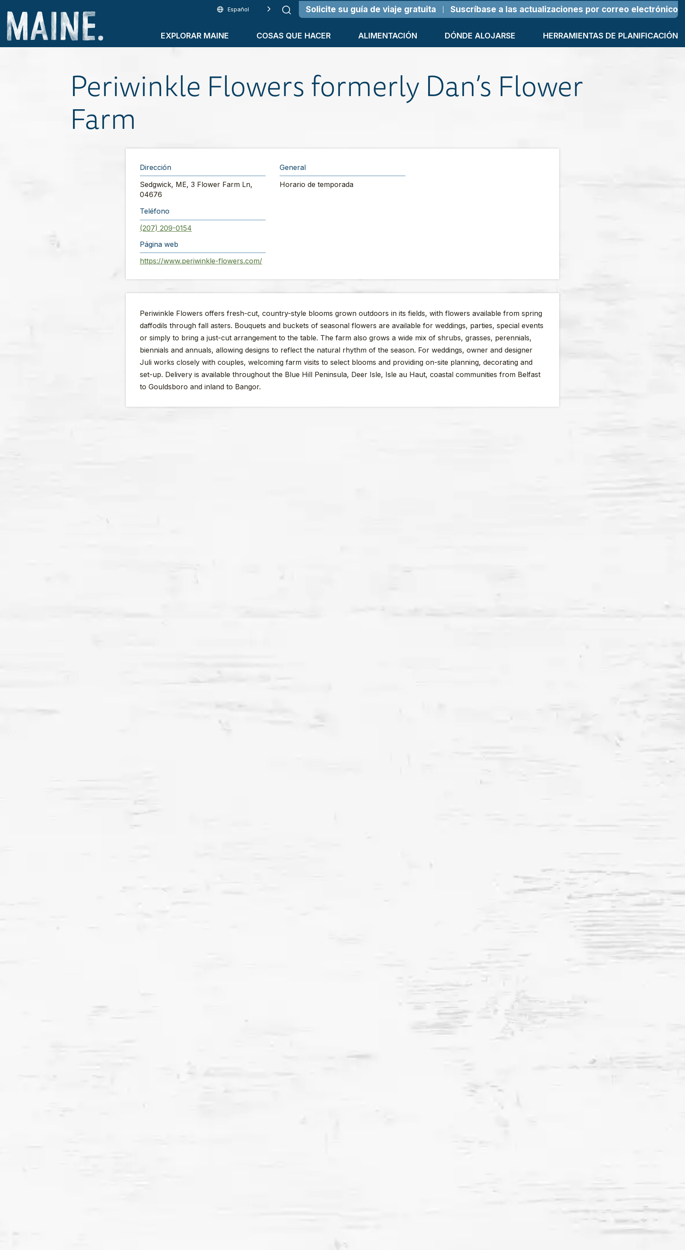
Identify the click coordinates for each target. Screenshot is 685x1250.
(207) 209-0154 (166, 228)
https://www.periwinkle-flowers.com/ (201, 260)
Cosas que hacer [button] (293, 35)
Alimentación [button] (387, 35)
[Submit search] (286, 10)
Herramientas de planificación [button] (610, 35)
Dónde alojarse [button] (480, 35)
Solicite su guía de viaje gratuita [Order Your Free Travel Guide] (371, 9)
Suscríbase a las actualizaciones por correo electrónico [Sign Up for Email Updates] (564, 9)
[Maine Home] (55, 26)
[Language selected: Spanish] (244, 9)
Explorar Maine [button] (195, 35)
